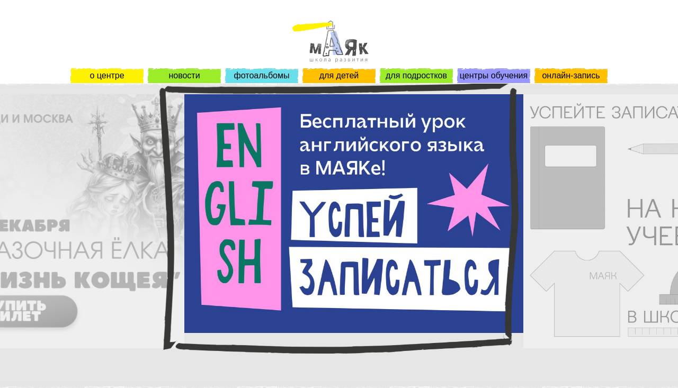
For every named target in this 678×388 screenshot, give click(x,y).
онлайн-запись (571, 75)
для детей (339, 75)
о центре (107, 75)
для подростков (416, 75)
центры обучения (494, 75)
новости (184, 75)
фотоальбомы (262, 75)
